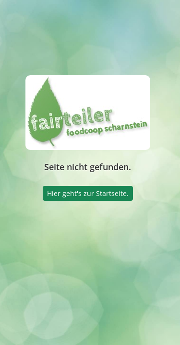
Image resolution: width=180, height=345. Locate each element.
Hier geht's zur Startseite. (88, 193)
